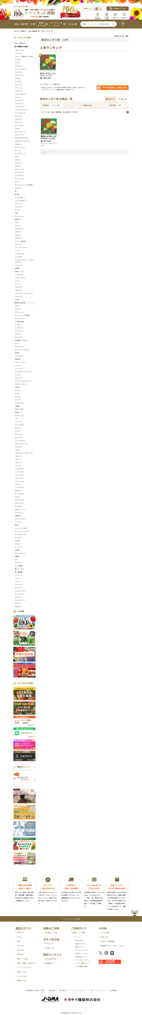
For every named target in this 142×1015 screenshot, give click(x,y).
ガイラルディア (20, 154)
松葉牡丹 (18, 516)
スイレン (18, 284)
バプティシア (19, 415)
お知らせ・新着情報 (107, 941)
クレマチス (18, 207)
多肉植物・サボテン (21, 340)
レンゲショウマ (20, 591)
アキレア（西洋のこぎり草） (24, 56)
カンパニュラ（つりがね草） (24, 185)
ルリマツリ (18, 588)
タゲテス (18, 334)
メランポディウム (20, 534)
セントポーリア (20, 318)
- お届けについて (80, 944)
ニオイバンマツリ (21, 384)
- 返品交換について (80, 957)
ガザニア (18, 160)
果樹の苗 (20, 954)
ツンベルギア (19, 356)
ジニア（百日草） (21, 241)
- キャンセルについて (81, 960)
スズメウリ (18, 290)
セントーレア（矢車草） (23, 315)
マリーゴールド (20, 519)
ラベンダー (18, 563)
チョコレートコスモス (22, 350)
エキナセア (18, 119)
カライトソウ (19, 169)
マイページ (76, 937)
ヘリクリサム (19, 475)
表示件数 (112, 105)
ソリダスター (19, 328)
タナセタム (18, 337)
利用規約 (52, 990)
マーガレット (19, 512)
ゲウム (17, 210)
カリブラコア (19, 175)
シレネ (17, 281)
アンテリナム (19, 103)
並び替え (46, 105)
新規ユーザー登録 (79, 932)
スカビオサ (18, 287)
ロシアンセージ (20, 600)
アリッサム (18, 85)
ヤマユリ (18, 544)
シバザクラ (18, 244)
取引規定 (62, 990)
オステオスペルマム (21, 138)
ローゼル (18, 597)
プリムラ (18, 450)
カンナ (17, 182)
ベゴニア (18, 459)
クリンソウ (18, 204)
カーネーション (20, 147)
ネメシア (18, 397)
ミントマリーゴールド (22, 531)
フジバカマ (18, 447)
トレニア (18, 375)
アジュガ (18, 60)
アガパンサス (19, 50)
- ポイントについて (80, 950)
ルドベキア (18, 584)
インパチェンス (20, 113)
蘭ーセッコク (19, 569)
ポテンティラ (19, 503)
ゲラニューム (19, 216)
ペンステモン (19, 487)
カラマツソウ (19, 172)
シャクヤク (18, 257)
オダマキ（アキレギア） (23, 141)
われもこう (18, 606)
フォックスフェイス (21, 444)
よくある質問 (105, 932)
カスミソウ (18, 163)
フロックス (18, 456)
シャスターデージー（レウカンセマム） (24, 261)
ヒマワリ (18, 431)
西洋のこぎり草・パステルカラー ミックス (48, 74)
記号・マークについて (98, 990)
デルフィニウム (20, 362)
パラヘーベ (18, 422)
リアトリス (18, 575)
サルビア (18, 235)
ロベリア (18, 603)
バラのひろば (22, 976)
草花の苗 (20, 946)
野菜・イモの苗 (22, 959)
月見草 (17, 353)
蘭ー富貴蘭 (18, 572)
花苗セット (18, 412)
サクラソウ (18, 232)
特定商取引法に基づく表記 (35, 990)
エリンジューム (20, 132)
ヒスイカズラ (19, 425)
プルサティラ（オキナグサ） (24, 453)
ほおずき (18, 491)
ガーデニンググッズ (24, 967)
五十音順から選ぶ (21, 46)
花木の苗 (20, 950)
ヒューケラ (18, 437)
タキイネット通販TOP (20, 31)
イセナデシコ (19, 107)
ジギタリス (18, 238)
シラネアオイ (19, 275)
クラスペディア (20, 197)
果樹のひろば (22, 980)
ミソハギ (18, 522)
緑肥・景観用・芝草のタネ (26, 963)
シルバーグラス (20, 278)
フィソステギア (20, 441)
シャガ (17, 251)
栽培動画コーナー (51, 963)
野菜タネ (20, 932)
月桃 (16, 213)
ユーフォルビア (20, 553)
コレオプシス (19, 229)
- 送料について (79, 947)
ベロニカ (18, 484)
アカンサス (18, 53)
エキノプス (18, 122)
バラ (16, 419)
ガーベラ (18, 150)
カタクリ (18, 166)
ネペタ (17, 394)
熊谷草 (17, 194)
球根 (18, 941)
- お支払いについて (80, 953)
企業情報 (113, 990)
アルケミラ (18, 91)
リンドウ (18, 581)
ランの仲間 (18, 566)
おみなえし (18, 144)
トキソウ (18, 365)
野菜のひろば (22, 972)
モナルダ (18, 538)
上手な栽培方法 (50, 959)
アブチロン (18, 81)
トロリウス (18, 378)
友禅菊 (17, 550)
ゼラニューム (19, 312)
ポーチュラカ (19, 494)
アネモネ (18, 78)
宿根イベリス (19, 271)
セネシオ (18, 309)
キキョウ (18, 188)
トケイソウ (18, 369)
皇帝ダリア (18, 219)
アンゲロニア (19, 100)
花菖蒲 (17, 406)
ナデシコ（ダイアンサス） (23, 381)
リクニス (18, 578)
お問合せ (115, 18)
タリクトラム (19, 347)
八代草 (17, 541)
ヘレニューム (19, 481)
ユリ (16, 559)
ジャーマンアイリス (21, 247)
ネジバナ (18, 390)
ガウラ (17, 157)
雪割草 (17, 556)
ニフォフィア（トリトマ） (23, 372)
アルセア (18, 97)
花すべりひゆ (19, 409)
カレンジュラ (19, 179)
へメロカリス (19, 469)
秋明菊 (17, 268)
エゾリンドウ (19, 125)
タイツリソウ (19, 331)
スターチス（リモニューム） (24, 293)
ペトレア (18, 466)
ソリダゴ (18, 325)
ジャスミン (18, 265)
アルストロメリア (21, 94)
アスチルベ (18, 66)
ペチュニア (18, 462)
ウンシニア (18, 116)
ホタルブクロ (19, 500)
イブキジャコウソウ (21, 110)
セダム (17, 306)
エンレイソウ (19, 135)
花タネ (19, 937)
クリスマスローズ (20, 201)
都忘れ (17, 525)
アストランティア (20, 69)
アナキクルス (19, 75)
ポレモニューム (20, 509)
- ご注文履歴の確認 (80, 966)
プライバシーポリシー (78, 990)
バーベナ (18, 400)
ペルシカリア (19, 478)
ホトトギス (18, 506)
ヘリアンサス (19, 472)
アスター (18, 63)
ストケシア (18, 296)
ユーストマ (18, 547)
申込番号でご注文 (51, 932)
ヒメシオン (18, 434)
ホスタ (17, 497)
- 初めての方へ (79, 940)
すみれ (17, 300)
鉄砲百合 (18, 359)
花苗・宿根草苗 (19, 43)
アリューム (18, 88)
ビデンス (18, 428)
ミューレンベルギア (21, 528)
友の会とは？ (49, 943)
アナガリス (18, 72)
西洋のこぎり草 (20, 303)
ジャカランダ (19, 254)
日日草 (17, 387)
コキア (17, 222)
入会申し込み (49, 948)
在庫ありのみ (86, 105)
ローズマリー (19, 594)
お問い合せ (104, 937)
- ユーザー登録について (82, 963)
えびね (17, 128)
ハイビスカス (19, 403)
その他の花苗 (19, 322)
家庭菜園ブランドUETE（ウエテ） (112, 946)
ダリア (17, 343)
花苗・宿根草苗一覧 (34, 31)
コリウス (18, 226)
